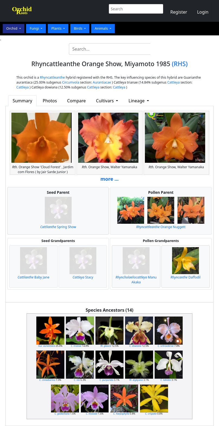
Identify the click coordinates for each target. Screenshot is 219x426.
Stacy (83, 277)
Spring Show (58, 227)
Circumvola (70, 82)
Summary (22, 101)
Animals (102, 28)
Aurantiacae (102, 82)
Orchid (12, 28)
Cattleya (173, 82)
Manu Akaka (136, 279)
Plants (56, 28)
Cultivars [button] (105, 101)
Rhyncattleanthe (52, 77)
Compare (76, 101)
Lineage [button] (137, 101)
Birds (78, 28)
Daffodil (186, 277)
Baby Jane (33, 277)
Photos (50, 101)
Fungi (35, 28)
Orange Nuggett (161, 227)
